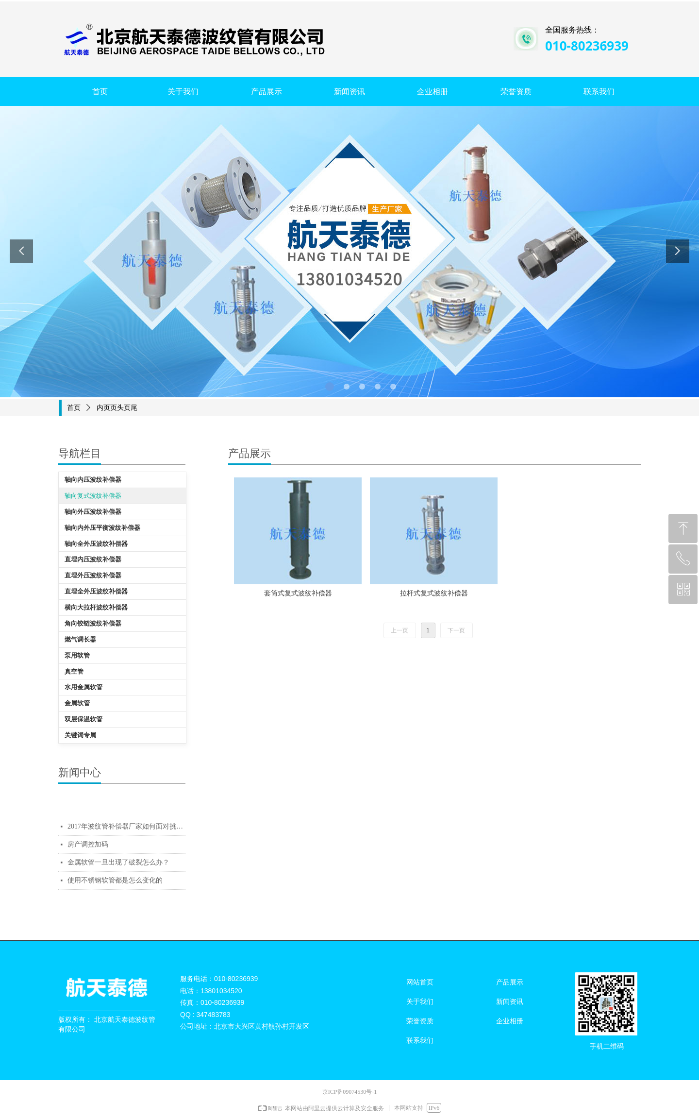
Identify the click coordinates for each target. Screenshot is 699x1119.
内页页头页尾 (117, 407)
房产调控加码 (87, 844)
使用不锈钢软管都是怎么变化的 (115, 880)
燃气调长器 (80, 639)
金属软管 (77, 703)
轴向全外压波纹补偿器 (96, 543)
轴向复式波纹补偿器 (93, 495)
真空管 (74, 671)
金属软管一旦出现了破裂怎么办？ (118, 862)
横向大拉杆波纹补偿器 (96, 607)
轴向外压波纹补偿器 (93, 511)
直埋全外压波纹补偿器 (96, 591)
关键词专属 (80, 735)
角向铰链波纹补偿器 (93, 623)
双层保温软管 (83, 719)
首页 (74, 407)
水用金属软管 (83, 687)
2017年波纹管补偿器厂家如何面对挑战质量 (126, 826)
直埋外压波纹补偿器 (93, 575)
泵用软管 (77, 655)
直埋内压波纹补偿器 (93, 559)
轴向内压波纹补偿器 (93, 479)
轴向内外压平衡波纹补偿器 (102, 527)
